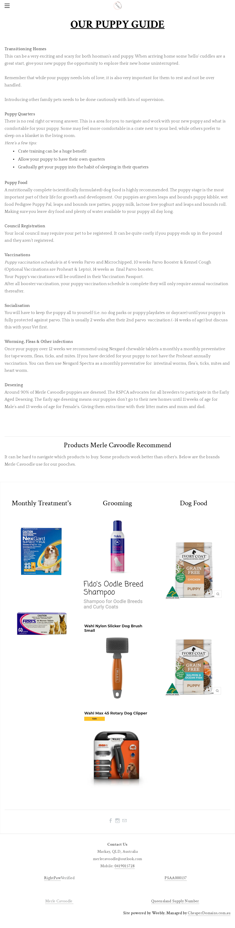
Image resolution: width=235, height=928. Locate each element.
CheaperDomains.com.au (209, 913)
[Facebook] (110, 820)
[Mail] (124, 820)
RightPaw (52, 878)
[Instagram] (117, 820)
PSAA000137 (176, 878)
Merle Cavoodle (59, 901)
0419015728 (125, 866)
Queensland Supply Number (175, 901)
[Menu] (8, 5)
